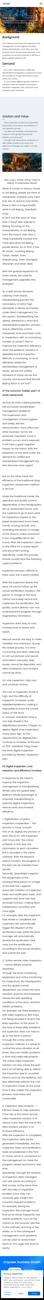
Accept (34, 1293)
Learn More (26, 1287)
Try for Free (29, 1269)
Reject (21, 1293)
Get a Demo (14, 1269)
